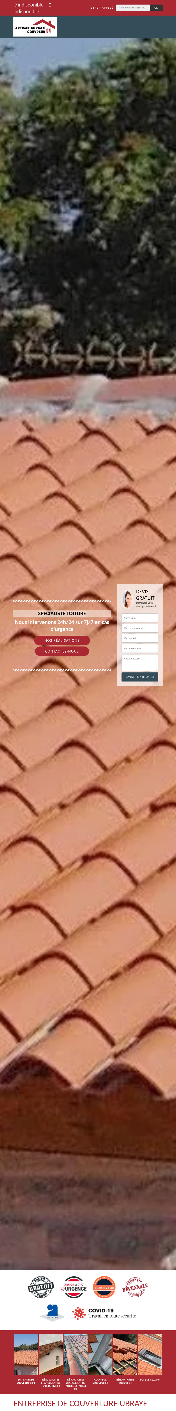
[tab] (88, 705)
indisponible (28, 5)
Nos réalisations (62, 640)
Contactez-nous (62, 651)
